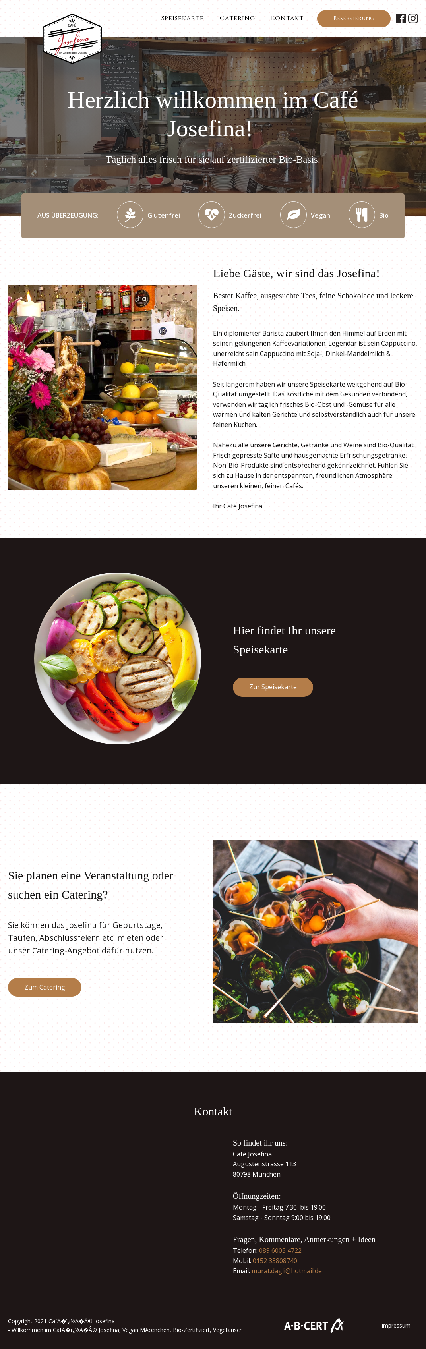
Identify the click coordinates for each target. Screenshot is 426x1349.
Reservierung (353, 18)
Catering (237, 18)
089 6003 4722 (280, 1250)
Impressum (396, 1325)
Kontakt (287, 18)
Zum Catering (44, 987)
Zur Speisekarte (273, 686)
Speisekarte (182, 18)
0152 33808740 (275, 1260)
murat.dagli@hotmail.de (287, 1270)
